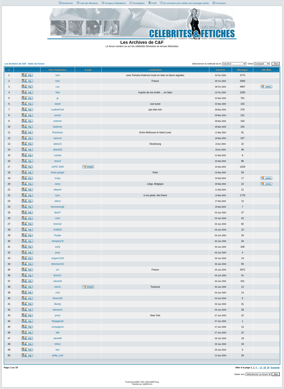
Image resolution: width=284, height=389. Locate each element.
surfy (57, 246)
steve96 (57, 338)
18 (264, 367)
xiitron (57, 201)
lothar (58, 344)
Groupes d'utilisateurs (114, 3)
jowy (57, 252)
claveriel (57, 281)
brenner (57, 224)
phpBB (136, 382)
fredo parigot (57, 172)
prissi (57, 315)
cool (57, 292)
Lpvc (57, 195)
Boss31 (58, 275)
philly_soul (57, 355)
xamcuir (57, 138)
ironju (57, 178)
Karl (57, 81)
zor (57, 269)
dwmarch (58, 309)
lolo (58, 349)
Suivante (275, 367)
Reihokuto (57, 132)
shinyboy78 (58, 241)
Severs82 (58, 298)
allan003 (57, 149)
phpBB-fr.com (147, 384)
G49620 (57, 229)
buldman (57, 126)
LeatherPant (57, 109)
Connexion (219, 3)
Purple (57, 235)
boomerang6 (57, 206)
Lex (57, 86)
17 (261, 367)
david (58, 104)
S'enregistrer (137, 3)
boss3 (57, 161)
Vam (57, 75)
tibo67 (57, 212)
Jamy (58, 184)
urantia (57, 155)
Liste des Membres (87, 3)
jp (57, 98)
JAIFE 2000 (57, 166)
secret (57, 115)
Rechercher (66, 3)
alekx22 (57, 144)
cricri (57, 218)
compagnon (57, 327)
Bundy (57, 304)
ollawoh (58, 189)
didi (58, 332)
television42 (57, 264)
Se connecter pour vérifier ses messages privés (184, 3)
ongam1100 (57, 258)
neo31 (57, 286)
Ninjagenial (57, 321)
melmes (57, 121)
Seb (57, 92)
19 (268, 367)
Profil (152, 3)
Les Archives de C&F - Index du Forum (24, 64)
